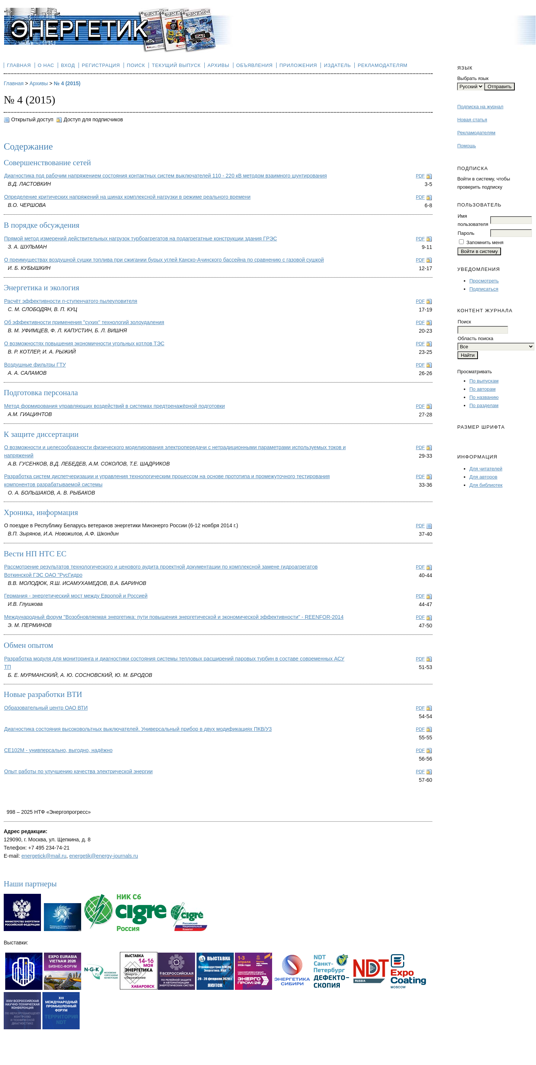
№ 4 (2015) (67, 83)
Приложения (298, 65)
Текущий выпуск (176, 65)
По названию (484, 397)
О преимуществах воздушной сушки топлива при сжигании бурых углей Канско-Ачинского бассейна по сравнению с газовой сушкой (164, 260)
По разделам (483, 405)
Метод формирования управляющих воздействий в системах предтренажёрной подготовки (114, 406)
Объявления (254, 65)
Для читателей (485, 468)
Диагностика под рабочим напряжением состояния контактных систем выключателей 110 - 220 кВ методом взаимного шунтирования (165, 176)
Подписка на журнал (480, 106)
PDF (420, 176)
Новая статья (472, 119)
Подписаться (483, 289)
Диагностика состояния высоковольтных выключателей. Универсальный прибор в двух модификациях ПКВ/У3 (138, 729)
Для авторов (483, 477)
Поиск (136, 65)
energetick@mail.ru (43, 856)
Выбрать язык (472, 78)
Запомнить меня (484, 242)
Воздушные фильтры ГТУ (35, 365)
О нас (46, 65)
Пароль (465, 233)
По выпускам (483, 381)
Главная (19, 65)
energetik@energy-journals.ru (103, 856)
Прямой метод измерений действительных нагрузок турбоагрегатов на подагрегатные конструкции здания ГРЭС (140, 239)
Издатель (337, 65)
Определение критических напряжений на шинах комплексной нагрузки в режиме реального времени (127, 197)
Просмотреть (484, 281)
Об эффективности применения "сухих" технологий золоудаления (84, 322)
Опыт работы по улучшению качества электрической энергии (78, 771)
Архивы (218, 65)
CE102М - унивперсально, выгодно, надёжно (58, 750)
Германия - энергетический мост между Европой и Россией (75, 596)
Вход (68, 65)
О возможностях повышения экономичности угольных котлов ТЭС (84, 343)
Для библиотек (485, 485)
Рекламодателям (476, 132)
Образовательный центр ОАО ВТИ (46, 708)
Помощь (466, 145)
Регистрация (101, 65)
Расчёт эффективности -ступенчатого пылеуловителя (70, 301)
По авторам (482, 389)
